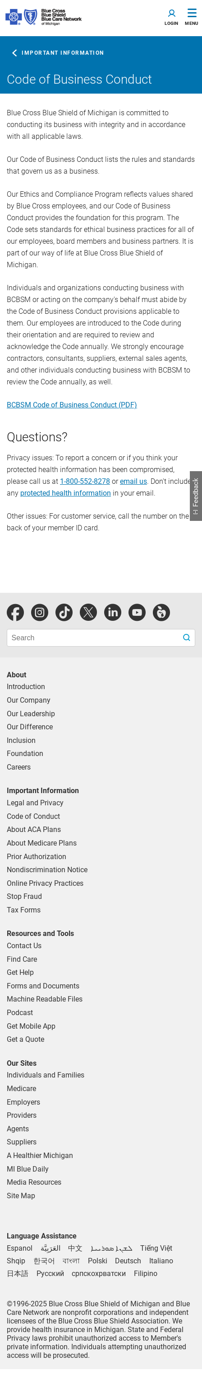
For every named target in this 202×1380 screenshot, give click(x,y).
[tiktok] (64, 613)
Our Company (28, 700)
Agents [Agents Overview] (18, 1129)
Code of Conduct (33, 816)
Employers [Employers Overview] (23, 1102)
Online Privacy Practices (45, 883)
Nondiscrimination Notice (47, 869)
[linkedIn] (112, 613)
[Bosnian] (99, 1273)
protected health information (65, 493)
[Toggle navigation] (171, 18)
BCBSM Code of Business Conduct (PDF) (72, 405)
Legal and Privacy (35, 803)
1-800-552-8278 (85, 481)
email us (133, 481)
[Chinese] (75, 1248)
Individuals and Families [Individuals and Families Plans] (45, 1075)
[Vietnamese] (156, 1248)
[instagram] (39, 613)
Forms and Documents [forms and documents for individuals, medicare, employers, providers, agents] (43, 986)
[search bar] (101, 638)
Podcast (20, 1012)
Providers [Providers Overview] (22, 1115)
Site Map (21, 1195)
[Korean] (44, 1261)
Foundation (25, 753)
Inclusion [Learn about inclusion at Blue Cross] (21, 740)
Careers (19, 767)
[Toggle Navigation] (192, 18)
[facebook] (15, 613)
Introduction (26, 686)
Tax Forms (24, 910)
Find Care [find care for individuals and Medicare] (22, 959)
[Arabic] (50, 1248)
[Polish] (97, 1261)
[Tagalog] (145, 1273)
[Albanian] (16, 1261)
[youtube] (137, 613)
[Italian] (161, 1261)
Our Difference (30, 727)
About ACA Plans (34, 829)
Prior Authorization (36, 856)
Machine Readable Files (45, 999)
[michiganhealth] (161, 613)
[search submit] (187, 638)
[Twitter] (88, 613)
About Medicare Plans (42, 843)
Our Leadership (31, 713)
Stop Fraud (24, 896)
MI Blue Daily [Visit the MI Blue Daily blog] (28, 1169)
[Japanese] (17, 1273)
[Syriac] (112, 1248)
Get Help (20, 972)
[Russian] (50, 1273)
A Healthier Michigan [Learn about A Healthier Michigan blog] (40, 1155)
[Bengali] (71, 1261)
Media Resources (34, 1182)
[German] (128, 1261)
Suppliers (22, 1142)
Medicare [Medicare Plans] (21, 1088)
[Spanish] (19, 1248)
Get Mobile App (31, 1026)
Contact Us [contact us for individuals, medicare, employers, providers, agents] (24, 945)
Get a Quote (25, 1039)
